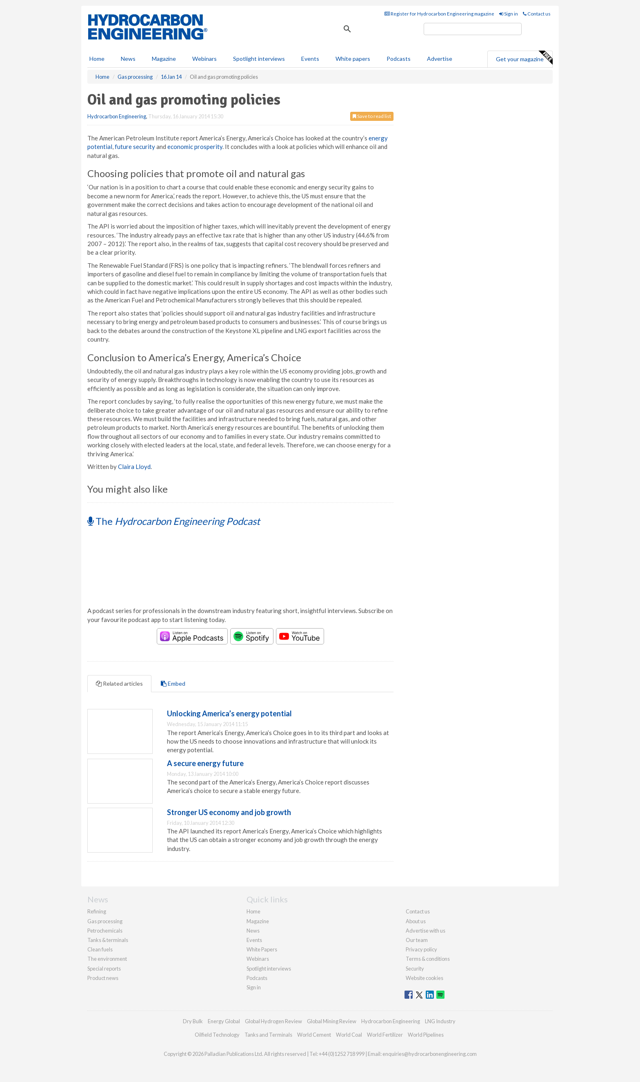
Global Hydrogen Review (273, 1021)
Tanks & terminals (107, 940)
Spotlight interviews (259, 58)
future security (135, 146)
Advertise (439, 58)
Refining (96, 911)
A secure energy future (205, 763)
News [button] (128, 58)
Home (96, 58)
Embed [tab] (173, 683)
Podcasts (399, 58)
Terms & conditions (428, 958)
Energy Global (224, 1021)
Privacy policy (421, 949)
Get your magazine (524, 58)
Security (415, 968)
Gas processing (104, 921)
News (253, 930)
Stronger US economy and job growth (229, 812)
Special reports (104, 968)
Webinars (204, 58)
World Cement (314, 1034)
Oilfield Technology (217, 1034)
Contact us (537, 13)
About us (416, 921)
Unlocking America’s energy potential (229, 713)
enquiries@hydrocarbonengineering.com (429, 1054)
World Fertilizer (385, 1034)
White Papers (262, 949)
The (173, 521)
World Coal (349, 1034)
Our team (417, 940)
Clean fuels (100, 949)
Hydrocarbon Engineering (116, 116)
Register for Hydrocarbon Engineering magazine (439, 13)
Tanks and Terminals (268, 1034)
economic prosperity (194, 146)
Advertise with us (425, 930)
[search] (473, 29)
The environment (107, 958)
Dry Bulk (193, 1021)
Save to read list (372, 116)
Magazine (164, 58)
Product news (102, 978)
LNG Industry (440, 1021)
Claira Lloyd (134, 466)
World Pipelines (426, 1034)
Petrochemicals (104, 930)
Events (310, 58)
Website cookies (424, 978)
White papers (353, 58)
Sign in (508, 13)
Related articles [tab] (119, 683)
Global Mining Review (331, 1021)
